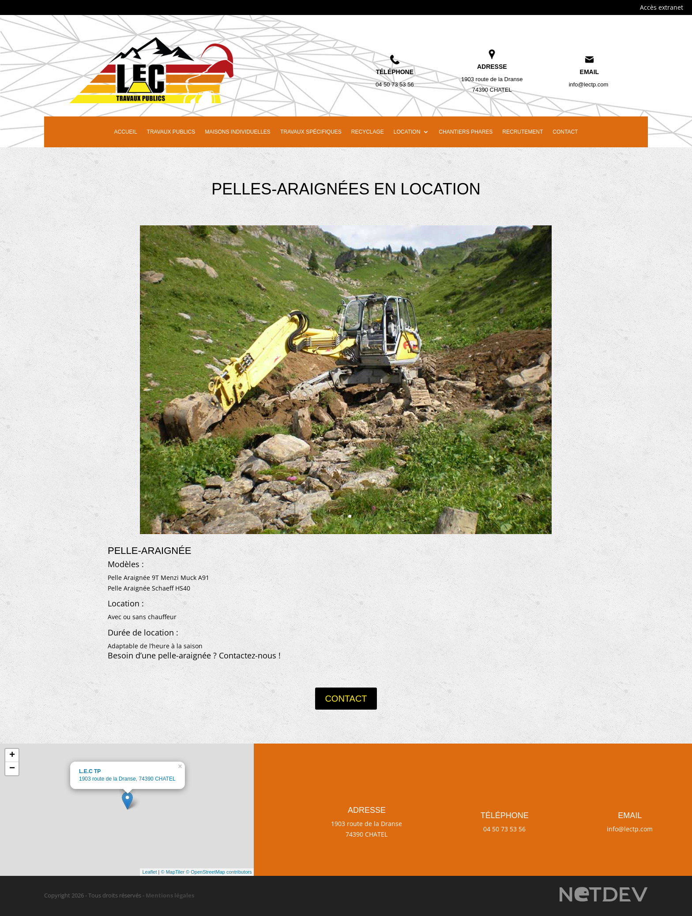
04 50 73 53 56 (395, 84)
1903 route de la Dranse (492, 79)
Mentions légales (170, 895)
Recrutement (522, 132)
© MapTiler (173, 872)
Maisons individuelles (238, 132)
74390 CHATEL (492, 89)
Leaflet (149, 872)
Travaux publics (171, 132)
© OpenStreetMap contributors (219, 872)
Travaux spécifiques (311, 132)
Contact (565, 132)
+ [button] (12, 755)
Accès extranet (661, 7)
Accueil (125, 132)
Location (407, 132)
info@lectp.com (589, 84)
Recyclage (367, 132)
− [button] (12, 768)
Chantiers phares (466, 132)
